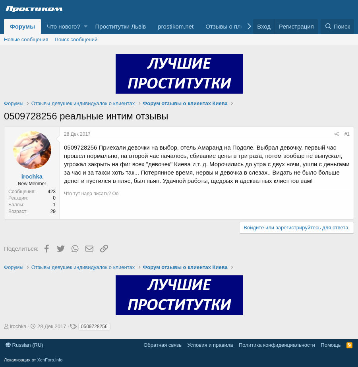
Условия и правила (210, 345)
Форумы (22, 26)
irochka (32, 176)
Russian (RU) (24, 345)
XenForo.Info (50, 359)
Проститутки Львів (120, 26)
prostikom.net (176, 26)
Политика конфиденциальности (277, 345)
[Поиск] (337, 26)
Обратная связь (162, 345)
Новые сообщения (26, 39)
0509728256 (94, 326)
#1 (347, 134)
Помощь (331, 345)
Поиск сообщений (76, 39)
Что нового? (63, 26)
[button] (85, 26)
